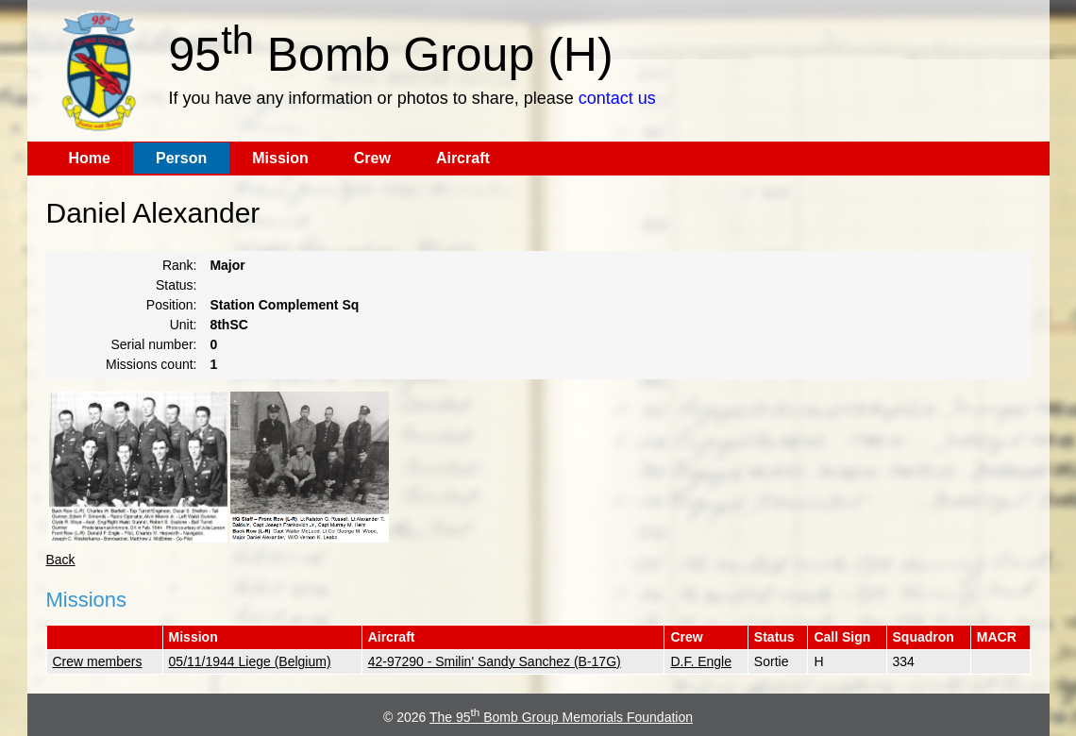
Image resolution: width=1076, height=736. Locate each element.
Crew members (98, 661)
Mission (280, 158)
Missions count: (151, 364)
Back (61, 559)
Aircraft (463, 158)
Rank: (179, 265)
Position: (171, 304)
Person (181, 158)
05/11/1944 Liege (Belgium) (250, 661)
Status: (176, 285)
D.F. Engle (700, 661)
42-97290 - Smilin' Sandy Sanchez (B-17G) (494, 661)
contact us (617, 98)
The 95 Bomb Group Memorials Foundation (561, 717)
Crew (372, 158)
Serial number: (153, 344)
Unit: (183, 324)
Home (89, 158)
